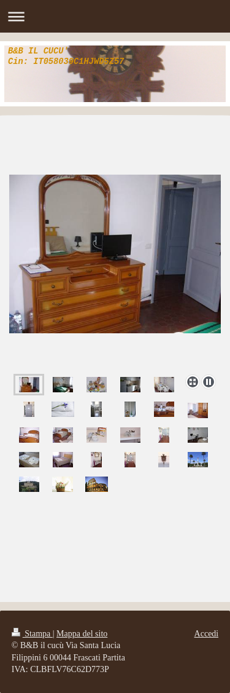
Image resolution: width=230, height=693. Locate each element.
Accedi (206, 633)
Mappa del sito (81, 633)
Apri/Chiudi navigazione (115, 16)
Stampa (32, 633)
